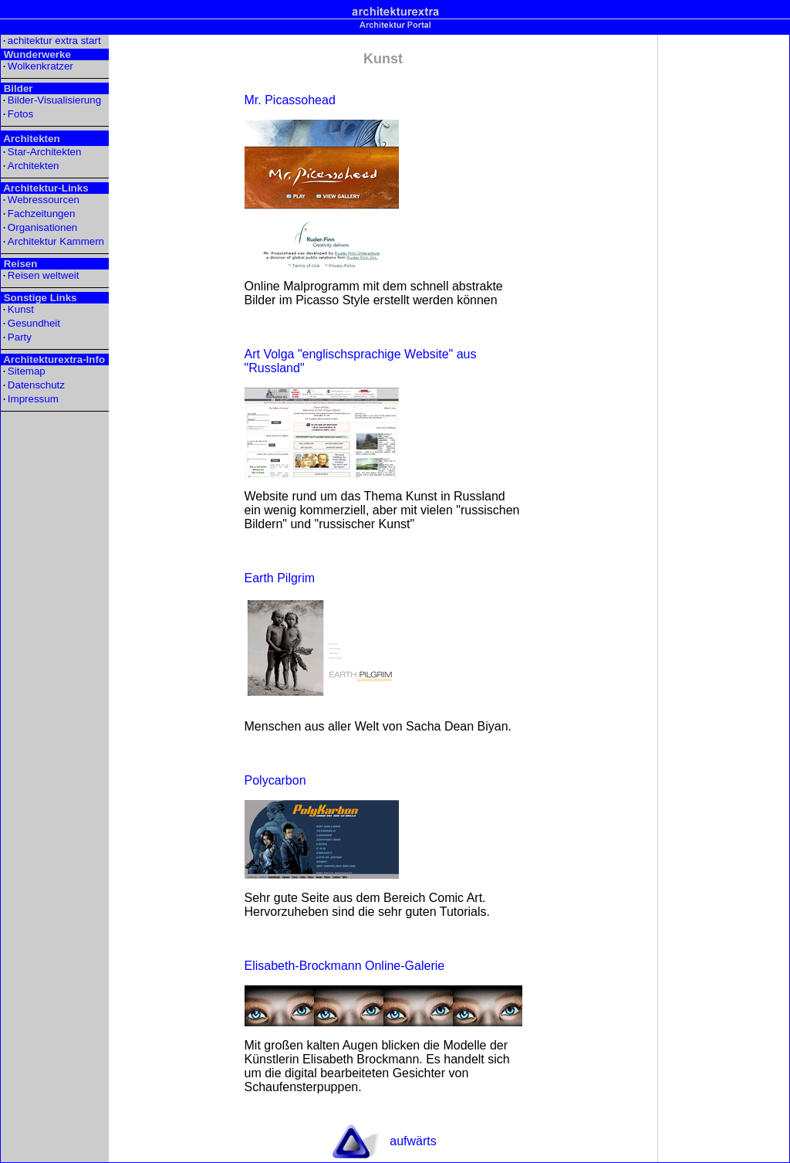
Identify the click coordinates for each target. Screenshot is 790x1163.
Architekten (33, 165)
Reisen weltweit (43, 275)
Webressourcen (43, 199)
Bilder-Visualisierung (54, 100)
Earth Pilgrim (280, 578)
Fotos (20, 114)
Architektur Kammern (56, 241)
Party (20, 337)
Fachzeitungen (41, 213)
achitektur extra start (54, 40)
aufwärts (413, 1141)
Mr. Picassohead (290, 100)
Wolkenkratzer (40, 66)
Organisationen (42, 227)
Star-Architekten (45, 152)
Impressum (33, 399)
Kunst (21, 309)
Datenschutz (36, 385)
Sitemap (27, 371)
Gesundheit (34, 323)
